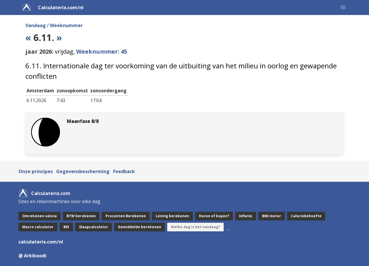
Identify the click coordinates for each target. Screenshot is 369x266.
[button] (343, 7)
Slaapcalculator (93, 226)
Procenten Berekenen (126, 215)
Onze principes (35, 171)
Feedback (124, 171)
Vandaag (35, 25)
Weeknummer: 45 (101, 51)
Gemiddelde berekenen (139, 226)
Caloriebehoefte (306, 215)
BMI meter (271, 215)
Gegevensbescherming (83, 171)
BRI (66, 226)
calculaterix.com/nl (40, 242)
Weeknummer (66, 25)
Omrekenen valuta (39, 215)
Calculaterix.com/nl (61, 7)
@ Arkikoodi (32, 255)
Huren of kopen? (214, 215)
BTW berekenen (81, 215)
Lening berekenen (172, 215)
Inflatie (245, 215)
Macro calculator (38, 226)
